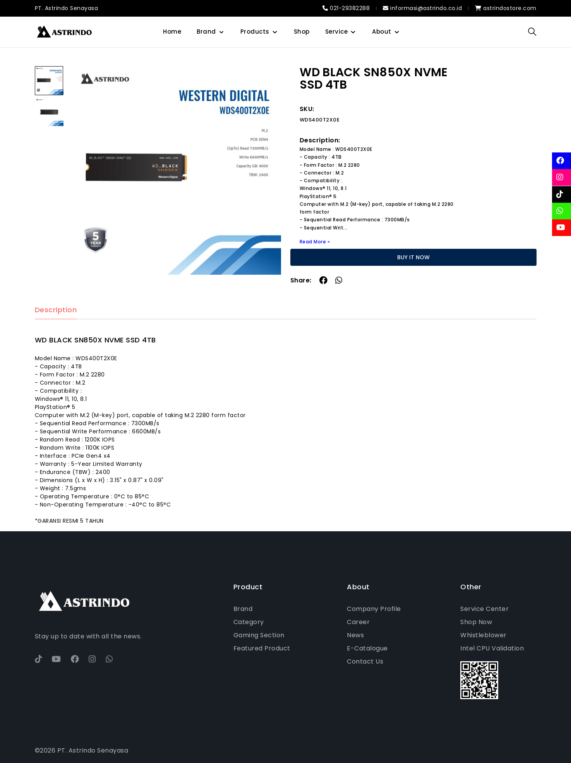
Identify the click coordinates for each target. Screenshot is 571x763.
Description (56, 310)
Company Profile (374, 608)
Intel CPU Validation (492, 648)
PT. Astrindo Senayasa (66, 8)
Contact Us (365, 661)
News (355, 635)
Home (172, 31)
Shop (302, 31)
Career (358, 622)
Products (254, 31)
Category (248, 622)
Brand (206, 31)
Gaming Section (259, 635)
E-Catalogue (367, 648)
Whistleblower (483, 635)
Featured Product (261, 648)
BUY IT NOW (413, 257)
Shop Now (476, 622)
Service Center (484, 608)
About (381, 31)
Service (336, 31)
